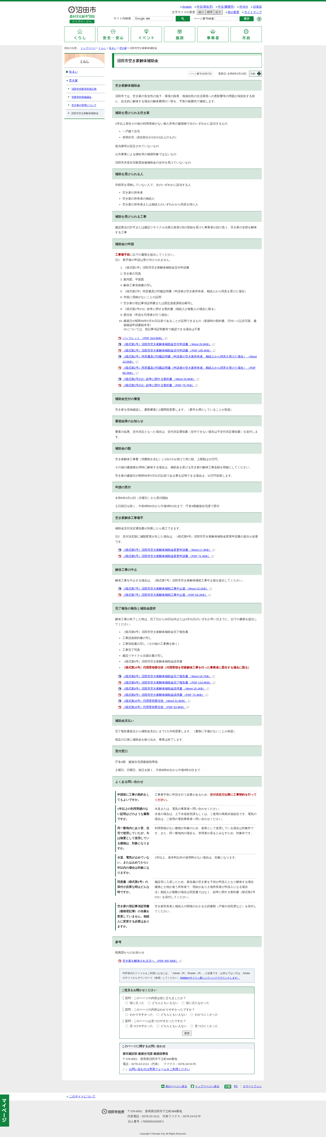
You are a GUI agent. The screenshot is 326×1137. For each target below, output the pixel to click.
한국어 (243, 6)
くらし (102, 48)
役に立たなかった (197, 1003)
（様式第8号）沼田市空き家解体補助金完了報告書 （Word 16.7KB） (168, 676)
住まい (112, 48)
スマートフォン (252, 1086)
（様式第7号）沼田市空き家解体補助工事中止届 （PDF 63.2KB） (166, 594)
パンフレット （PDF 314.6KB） (144, 338)
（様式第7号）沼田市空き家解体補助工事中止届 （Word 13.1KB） (167, 588)
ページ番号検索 (204, 18)
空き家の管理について (84, 105)
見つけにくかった (206, 1026)
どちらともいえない (165, 1003)
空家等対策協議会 (81, 97)
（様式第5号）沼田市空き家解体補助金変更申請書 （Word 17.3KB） (168, 549)
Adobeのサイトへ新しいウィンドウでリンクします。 (210, 977)
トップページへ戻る (207, 1086)
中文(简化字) (205, 6)
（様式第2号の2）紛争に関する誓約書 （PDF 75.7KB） (160, 385)
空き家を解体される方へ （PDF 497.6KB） (152, 960)
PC (236, 1086)
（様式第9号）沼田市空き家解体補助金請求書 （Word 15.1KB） (165, 688)
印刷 (252, 73)
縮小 (200, 12)
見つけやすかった (141, 1026)
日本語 (257, 6)
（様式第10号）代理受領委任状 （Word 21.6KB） (156, 700)
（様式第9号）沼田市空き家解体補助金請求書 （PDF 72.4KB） (165, 694)
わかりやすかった (141, 1014)
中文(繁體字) (226, 6)
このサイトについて (82, 1096)
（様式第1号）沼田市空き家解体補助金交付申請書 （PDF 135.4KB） (168, 350)
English (187, 6)
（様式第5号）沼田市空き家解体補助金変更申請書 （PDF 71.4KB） (168, 556)
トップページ (88, 48)
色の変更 (233, 12)
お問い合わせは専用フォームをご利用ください (159, 1069)
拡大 (217, 12)
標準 (209, 12)
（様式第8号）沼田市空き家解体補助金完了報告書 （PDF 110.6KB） (168, 682)
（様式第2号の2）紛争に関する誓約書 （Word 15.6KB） (160, 379)
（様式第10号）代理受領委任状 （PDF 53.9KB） (155, 707)
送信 (187, 1033)
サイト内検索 (122, 18)
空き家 (123, 48)
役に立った (137, 1003)
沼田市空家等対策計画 (84, 88)
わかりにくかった (206, 1014)
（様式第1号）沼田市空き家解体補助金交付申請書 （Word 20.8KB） (168, 344)
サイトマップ (253, 12)
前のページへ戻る (176, 1086)
